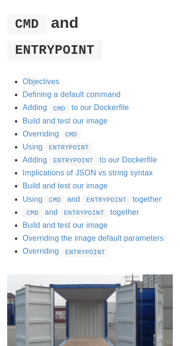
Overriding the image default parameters (93, 238)
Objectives (41, 81)
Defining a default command (71, 94)
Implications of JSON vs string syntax (88, 173)
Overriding (52, 134)
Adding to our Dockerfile (76, 107)
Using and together (92, 199)
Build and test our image (65, 121)
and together (81, 212)
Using (58, 147)
